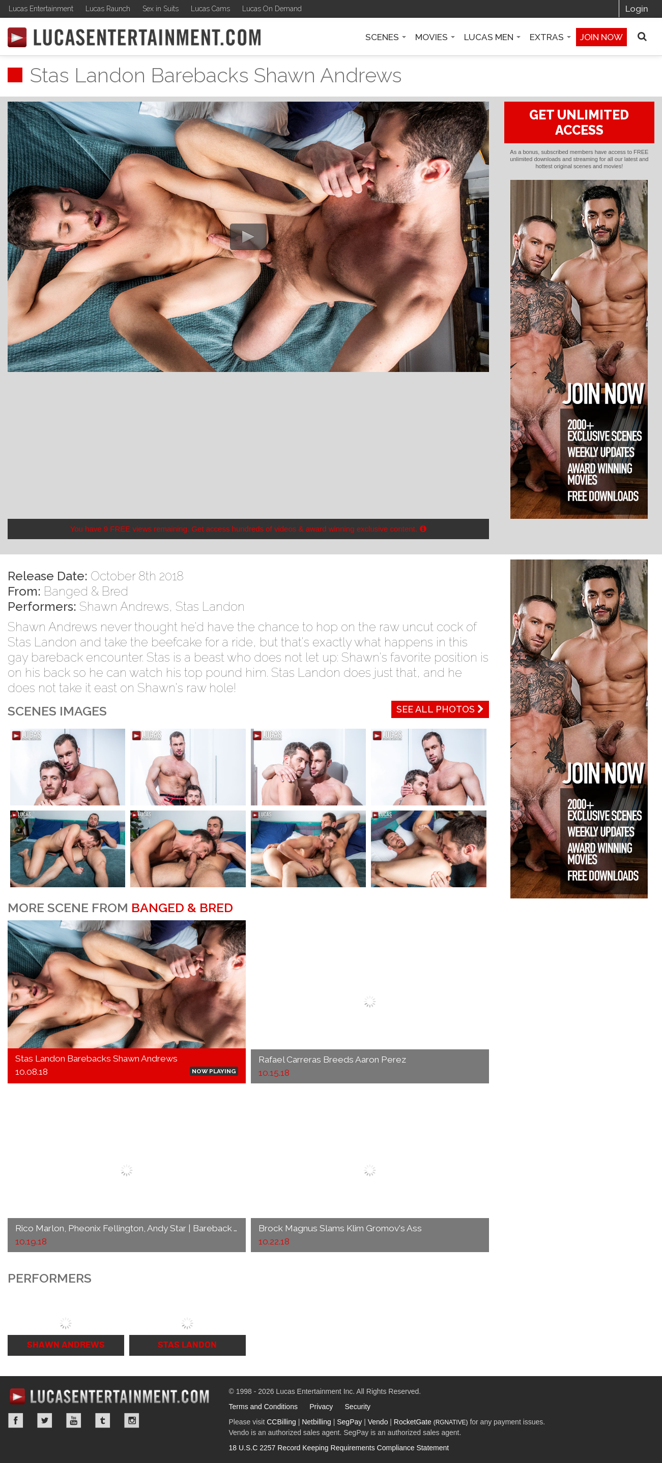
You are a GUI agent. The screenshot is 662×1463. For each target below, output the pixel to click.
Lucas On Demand (272, 9)
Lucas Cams (210, 9)
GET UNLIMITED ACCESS (579, 122)
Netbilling (316, 1422)
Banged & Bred (86, 591)
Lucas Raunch (107, 9)
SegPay (349, 1422)
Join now (601, 37)
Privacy (321, 1407)
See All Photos (440, 709)
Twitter (45, 1420)
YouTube (74, 1420)
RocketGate (431, 1422)
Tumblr (103, 1420)
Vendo (378, 1422)
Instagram (132, 1420)
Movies (435, 37)
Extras (550, 37)
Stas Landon (210, 606)
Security (358, 1407)
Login (636, 9)
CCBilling (281, 1422)
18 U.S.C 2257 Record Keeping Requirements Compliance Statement (339, 1448)
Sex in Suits (160, 9)
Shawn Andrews (124, 606)
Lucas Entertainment (41, 9)
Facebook (16, 1420)
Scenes (385, 37)
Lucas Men (492, 37)
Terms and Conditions (263, 1407)
